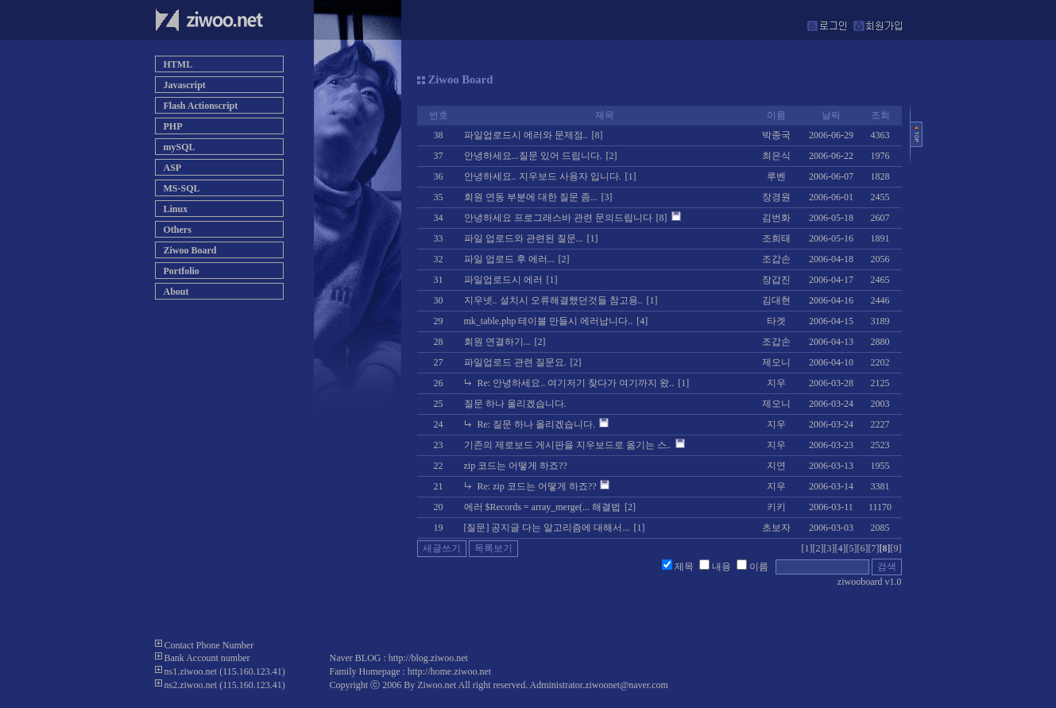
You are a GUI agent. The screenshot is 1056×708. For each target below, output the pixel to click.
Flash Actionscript (201, 105)
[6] (862, 548)
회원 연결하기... (497, 341)
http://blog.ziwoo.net (428, 658)
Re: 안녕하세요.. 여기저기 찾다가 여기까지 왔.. (576, 383)
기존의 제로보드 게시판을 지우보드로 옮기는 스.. (567, 445)
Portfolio (181, 271)
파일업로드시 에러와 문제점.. (526, 135)
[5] (851, 548)
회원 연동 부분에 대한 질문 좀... (531, 197)
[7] (874, 548)
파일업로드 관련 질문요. (515, 362)
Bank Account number (207, 658)
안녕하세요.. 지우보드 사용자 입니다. (542, 176)
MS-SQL (182, 188)
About (176, 291)
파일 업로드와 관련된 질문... (523, 238)
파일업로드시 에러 (503, 279)
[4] (840, 548)
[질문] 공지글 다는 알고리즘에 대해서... (547, 527)
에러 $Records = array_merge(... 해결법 (542, 507)
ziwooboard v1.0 (869, 581)
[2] (818, 548)
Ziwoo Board (190, 250)
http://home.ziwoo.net (449, 671)
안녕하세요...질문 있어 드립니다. (533, 155)
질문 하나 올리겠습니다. (515, 403)
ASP (173, 167)
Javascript (185, 85)
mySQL (179, 147)
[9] (896, 548)
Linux (176, 209)
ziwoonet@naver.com (626, 685)
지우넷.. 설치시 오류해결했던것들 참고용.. (553, 300)
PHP (173, 126)
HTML (178, 64)
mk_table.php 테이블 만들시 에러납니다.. (548, 321)
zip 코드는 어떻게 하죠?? (515, 465)
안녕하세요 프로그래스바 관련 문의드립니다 (558, 217)
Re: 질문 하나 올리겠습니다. (537, 424)
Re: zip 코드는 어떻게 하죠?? (537, 486)
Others (177, 229)
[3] (829, 548)
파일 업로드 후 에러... (509, 259)
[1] (807, 548)
